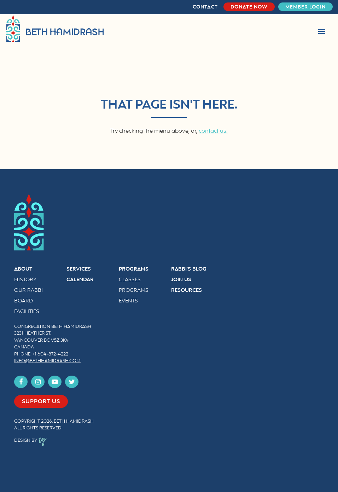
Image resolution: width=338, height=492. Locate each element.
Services (78, 269)
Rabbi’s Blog (188, 269)
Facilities (26, 312)
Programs (133, 269)
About (23, 269)
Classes (130, 280)
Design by (30, 440)
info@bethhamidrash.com (47, 361)
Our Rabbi (28, 290)
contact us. (213, 131)
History (25, 280)
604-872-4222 (52, 354)
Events (128, 301)
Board (23, 301)
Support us (41, 402)
